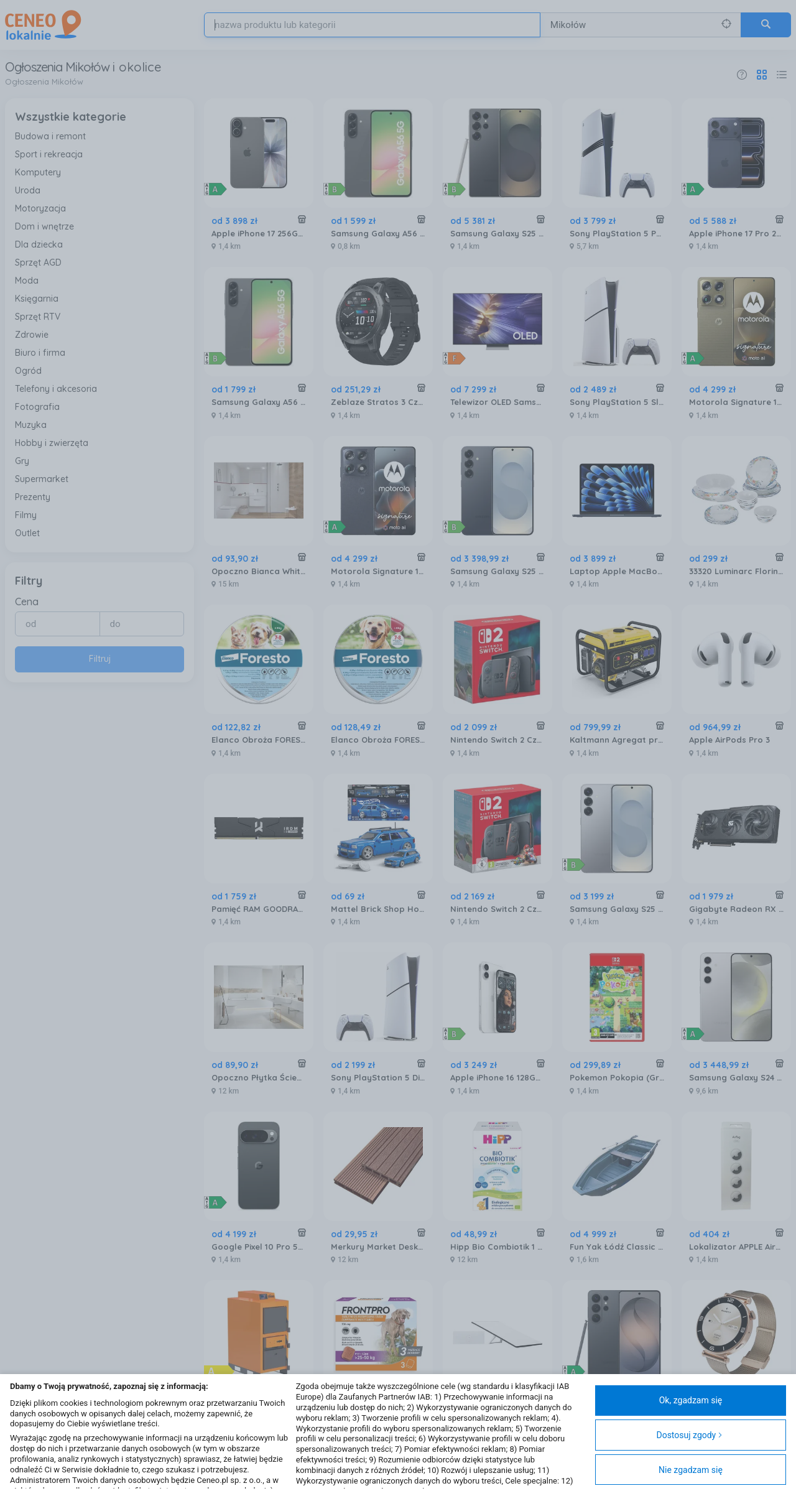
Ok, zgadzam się (691, 1400)
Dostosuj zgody (689, 1435)
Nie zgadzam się (691, 1470)
